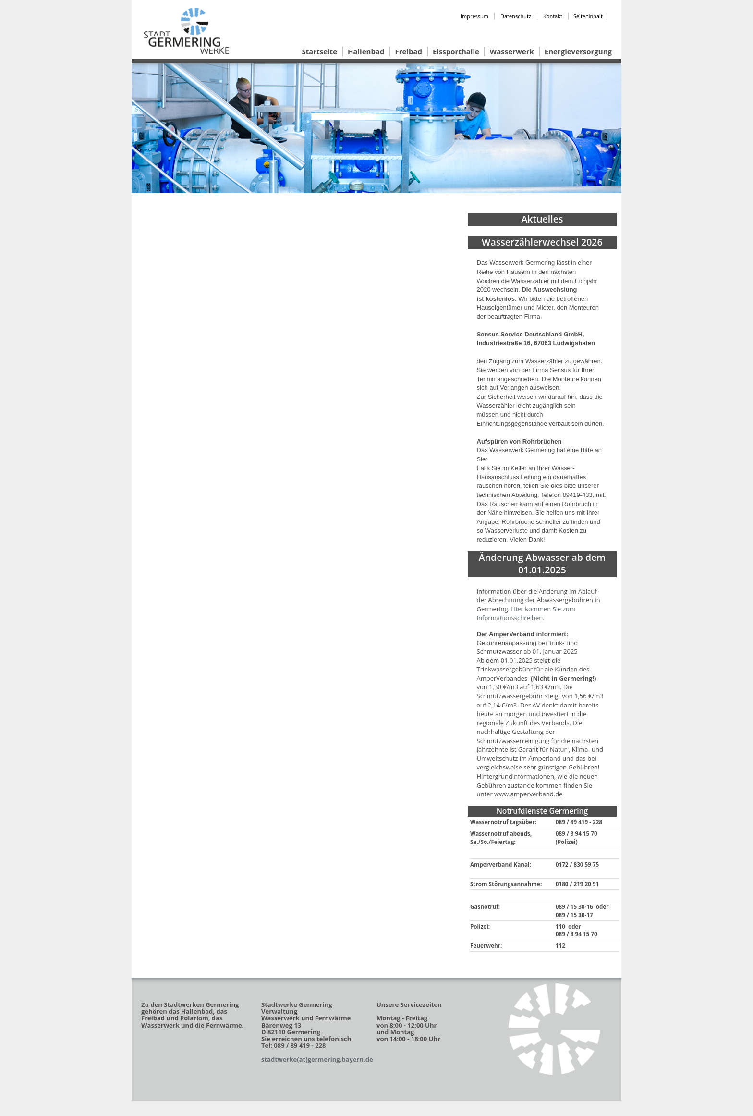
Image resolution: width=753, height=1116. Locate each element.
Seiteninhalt (588, 16)
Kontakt (552, 16)
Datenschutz (515, 16)
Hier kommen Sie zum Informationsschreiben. (526, 613)
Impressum (474, 16)
